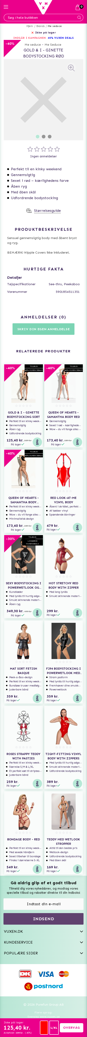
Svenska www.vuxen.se (43, 1016)
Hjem (29, 26)
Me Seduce (53, 45)
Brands (40, 26)
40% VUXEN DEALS (61, 37)
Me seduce (55, 26)
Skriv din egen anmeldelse (43, 329)
